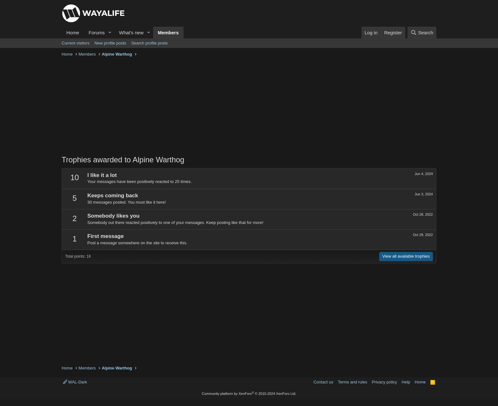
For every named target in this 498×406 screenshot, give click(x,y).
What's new (131, 32)
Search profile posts (149, 43)
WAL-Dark (75, 382)
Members (168, 32)
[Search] (421, 32)
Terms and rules (352, 382)
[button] (109, 32)
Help (406, 382)
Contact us (323, 382)
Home (72, 32)
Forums (97, 32)
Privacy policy (384, 382)
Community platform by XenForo (249, 394)
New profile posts (110, 43)
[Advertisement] (249, 106)
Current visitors (75, 43)
